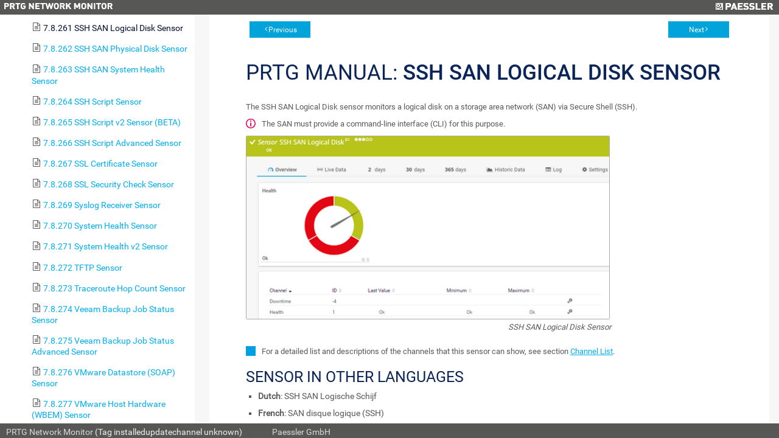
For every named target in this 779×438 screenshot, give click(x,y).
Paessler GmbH (301, 432)
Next (696, 30)
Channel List (591, 351)
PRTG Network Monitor (49, 432)
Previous (282, 30)
